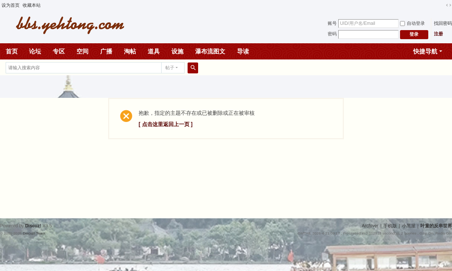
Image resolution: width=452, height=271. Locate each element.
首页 (12, 51)
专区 (59, 51)
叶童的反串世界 (436, 225)
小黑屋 (408, 225)
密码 (332, 34)
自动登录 (412, 23)
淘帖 (130, 51)
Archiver (370, 225)
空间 (82, 51)
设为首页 (11, 5)
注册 (438, 34)
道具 (154, 51)
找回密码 (443, 23)
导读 (243, 51)
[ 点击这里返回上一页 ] (165, 124)
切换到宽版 (448, 5)
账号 (332, 23)
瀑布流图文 (210, 51)
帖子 (169, 67)
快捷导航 (425, 51)
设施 (177, 51)
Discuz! (33, 225)
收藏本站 (32, 5)
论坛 (35, 51)
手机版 (390, 225)
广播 (106, 51)
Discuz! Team (34, 233)
